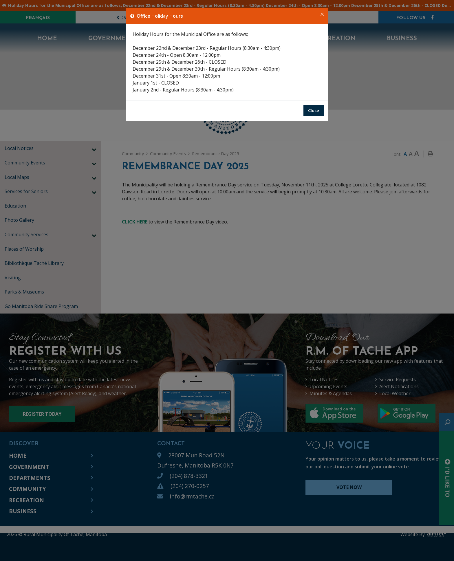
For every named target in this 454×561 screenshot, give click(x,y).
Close (313, 110)
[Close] (322, 14)
